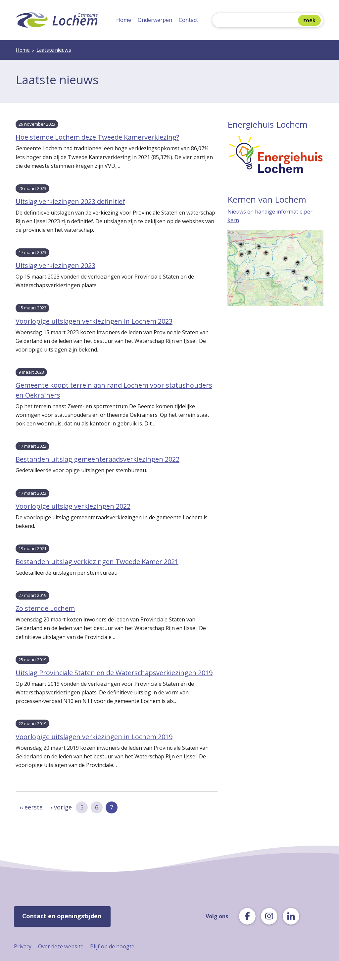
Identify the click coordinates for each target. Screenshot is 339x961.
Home (123, 20)
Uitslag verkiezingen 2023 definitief (70, 201)
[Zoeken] (256, 21)
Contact (188, 20)
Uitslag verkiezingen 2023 (55, 265)
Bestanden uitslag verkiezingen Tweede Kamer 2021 (97, 561)
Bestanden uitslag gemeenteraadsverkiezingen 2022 (97, 459)
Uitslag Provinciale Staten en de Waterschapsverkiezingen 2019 (114, 672)
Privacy (22, 946)
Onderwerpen (155, 20)
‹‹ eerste (31, 807)
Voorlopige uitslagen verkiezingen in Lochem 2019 (94, 736)
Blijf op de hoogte (112, 946)
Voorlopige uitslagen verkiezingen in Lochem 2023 (94, 321)
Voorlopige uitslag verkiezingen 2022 (73, 506)
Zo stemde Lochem (45, 608)
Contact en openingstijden (61, 916)
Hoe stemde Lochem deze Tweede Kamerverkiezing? (97, 137)
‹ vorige (61, 807)
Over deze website (60, 946)
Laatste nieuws (53, 49)
